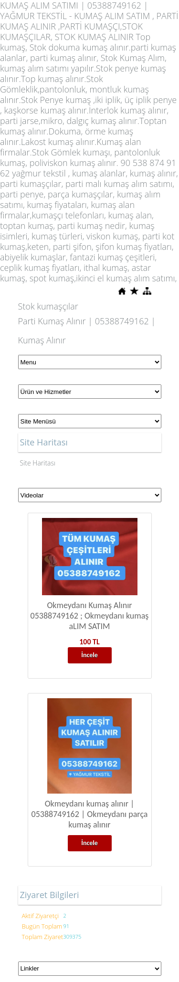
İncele (89, 655)
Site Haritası (38, 462)
